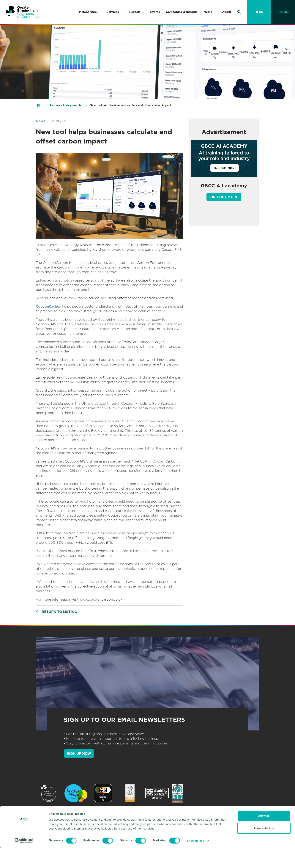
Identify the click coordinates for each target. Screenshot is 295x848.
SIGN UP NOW (79, 753)
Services (113, 12)
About (226, 12)
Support (135, 12)
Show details (195, 840)
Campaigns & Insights (182, 12)
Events (155, 12)
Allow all (264, 815)
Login (283, 12)
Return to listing (59, 612)
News (40, 121)
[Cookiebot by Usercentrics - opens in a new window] (24, 841)
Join (259, 12)
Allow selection (264, 828)
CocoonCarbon (48, 306)
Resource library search (65, 105)
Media (207, 12)
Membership (88, 12)
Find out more (224, 197)
